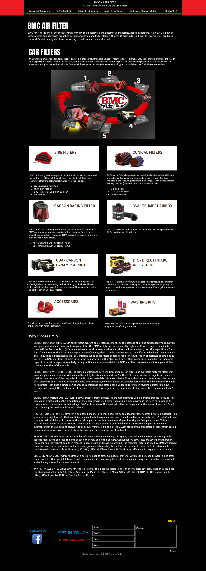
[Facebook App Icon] (37, 539)
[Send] (173, 551)
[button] (39, 11)
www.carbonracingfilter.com (75, 229)
